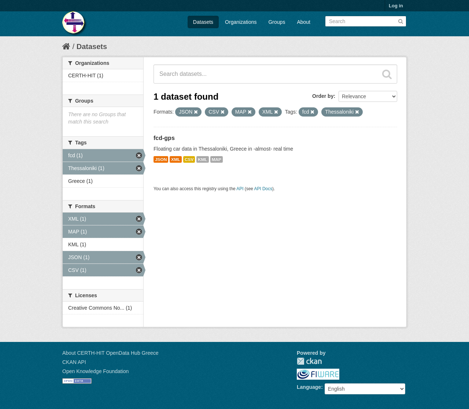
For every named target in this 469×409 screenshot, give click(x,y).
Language (309, 387)
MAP (216, 159)
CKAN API (74, 362)
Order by (322, 96)
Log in (396, 5)
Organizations (240, 22)
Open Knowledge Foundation (95, 371)
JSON (161, 159)
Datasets (203, 22)
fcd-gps (164, 138)
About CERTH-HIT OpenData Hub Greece (110, 353)
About (303, 22)
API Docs (263, 188)
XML (175, 159)
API (239, 188)
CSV (189, 159)
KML (202, 159)
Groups (276, 22)
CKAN (309, 361)
